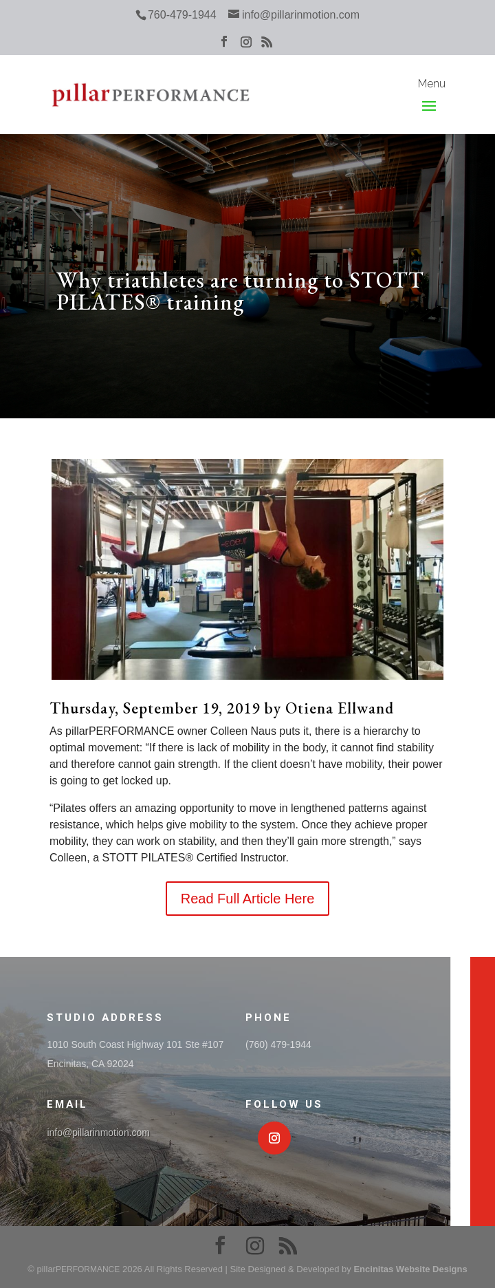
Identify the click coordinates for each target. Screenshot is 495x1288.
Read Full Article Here (248, 898)
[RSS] (266, 45)
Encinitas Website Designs (410, 1269)
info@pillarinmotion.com (98, 1132)
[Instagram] (246, 45)
